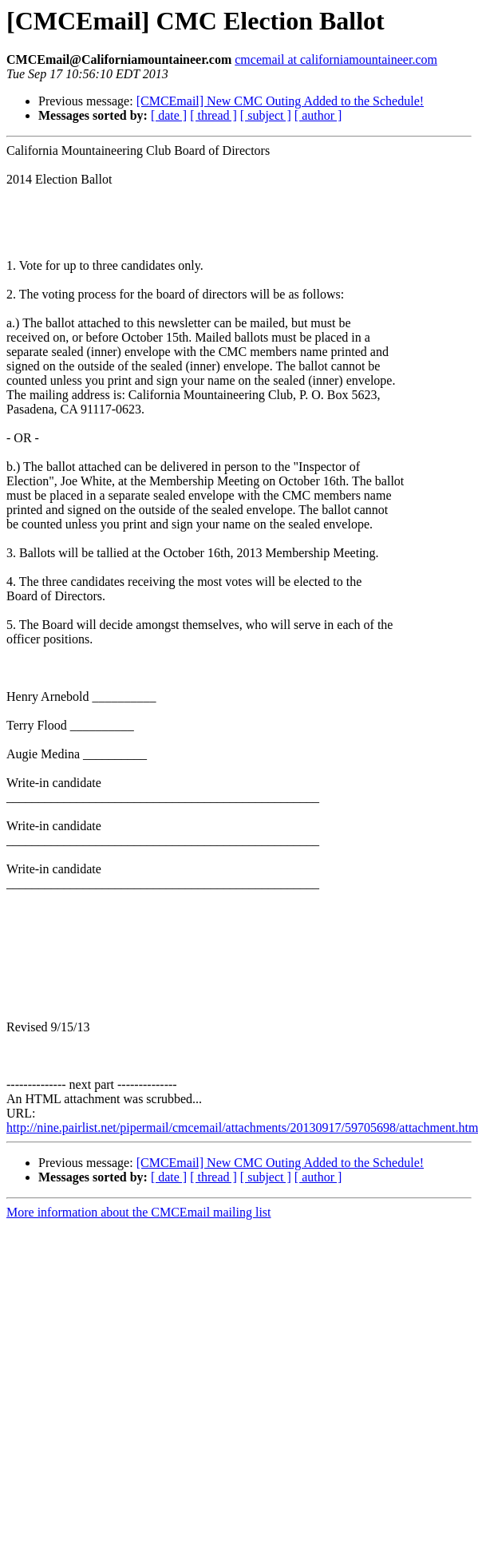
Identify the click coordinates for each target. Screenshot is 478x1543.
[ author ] (318, 115)
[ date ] (169, 115)
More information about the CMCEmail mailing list (138, 1212)
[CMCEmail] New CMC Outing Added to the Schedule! (280, 101)
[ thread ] (213, 115)
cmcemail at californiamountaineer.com (336, 59)
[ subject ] (265, 115)
